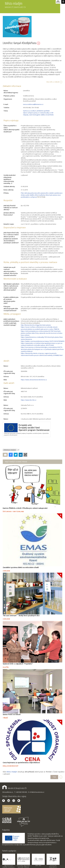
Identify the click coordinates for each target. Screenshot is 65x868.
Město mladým (32, 6)
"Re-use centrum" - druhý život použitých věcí (21, 615)
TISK (54, 777)
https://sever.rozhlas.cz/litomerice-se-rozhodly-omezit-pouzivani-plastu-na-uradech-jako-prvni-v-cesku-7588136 (40, 328)
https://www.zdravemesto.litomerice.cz (34, 380)
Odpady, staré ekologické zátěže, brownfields (38, 115)
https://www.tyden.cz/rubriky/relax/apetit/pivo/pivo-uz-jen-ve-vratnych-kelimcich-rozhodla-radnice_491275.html (42, 344)
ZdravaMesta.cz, (7, 792)
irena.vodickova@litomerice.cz (33, 104)
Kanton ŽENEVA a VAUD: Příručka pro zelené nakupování (25, 508)
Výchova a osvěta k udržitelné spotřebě (36, 111)
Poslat (5, 455)
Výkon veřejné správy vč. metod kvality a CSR (38, 113)
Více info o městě (52, 82)
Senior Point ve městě (12, 714)
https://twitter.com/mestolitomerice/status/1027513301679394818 (42, 341)
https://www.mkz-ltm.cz (28, 400)
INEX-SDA (38, 865)
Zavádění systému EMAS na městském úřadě (21, 567)
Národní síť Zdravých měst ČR (14, 788)
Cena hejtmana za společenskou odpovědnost (21, 762)
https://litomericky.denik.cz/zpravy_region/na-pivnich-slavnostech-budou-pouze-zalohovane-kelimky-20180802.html (41, 354)
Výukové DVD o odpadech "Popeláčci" (18, 664)
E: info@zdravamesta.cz (36, 792)
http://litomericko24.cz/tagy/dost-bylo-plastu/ (36, 325)
